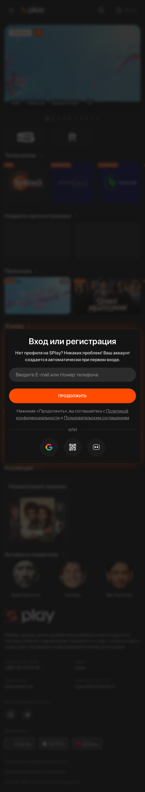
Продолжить (72, 396)
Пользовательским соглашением (96, 417)
